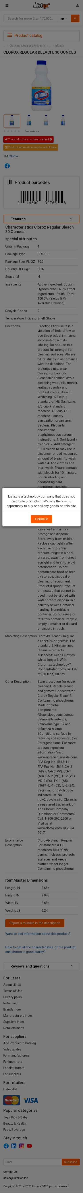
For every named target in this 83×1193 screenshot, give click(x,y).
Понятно (41, 519)
